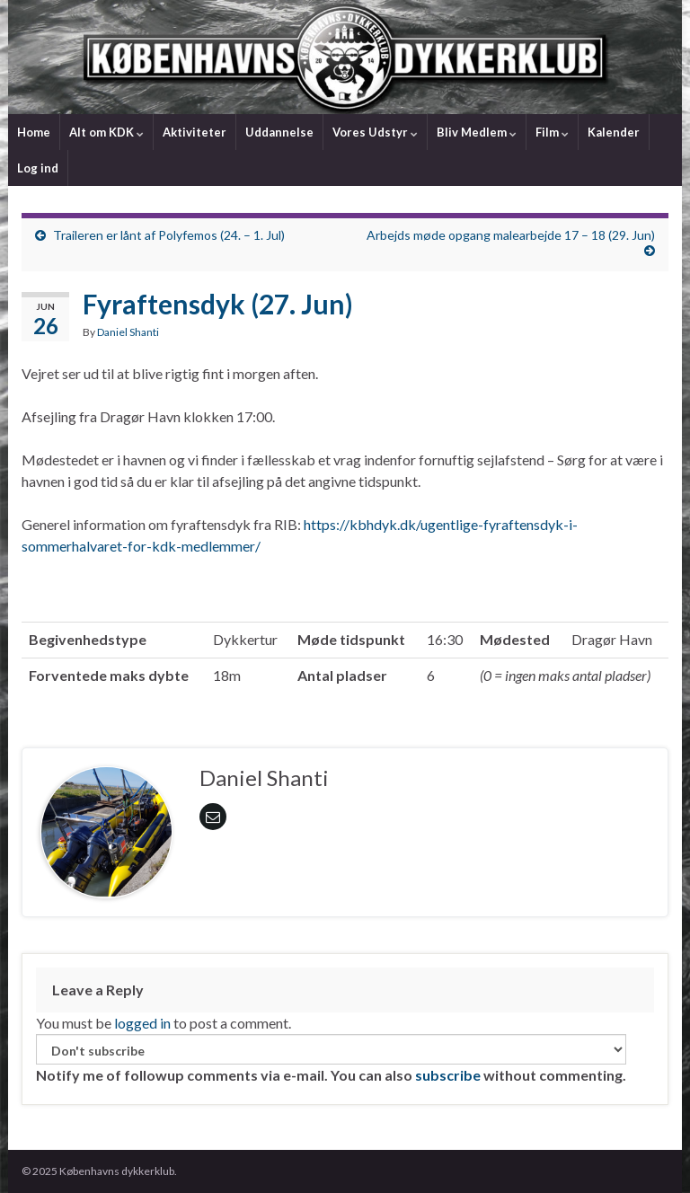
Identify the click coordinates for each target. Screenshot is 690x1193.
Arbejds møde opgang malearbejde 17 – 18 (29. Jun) (511, 235)
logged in (142, 1022)
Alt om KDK (106, 132)
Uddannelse (279, 132)
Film (552, 132)
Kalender (614, 132)
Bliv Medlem (477, 132)
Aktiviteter (194, 132)
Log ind (37, 168)
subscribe (448, 1074)
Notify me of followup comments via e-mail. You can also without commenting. (331, 1058)
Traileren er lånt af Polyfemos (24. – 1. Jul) (169, 235)
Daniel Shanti (128, 332)
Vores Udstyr (375, 132)
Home (33, 132)
